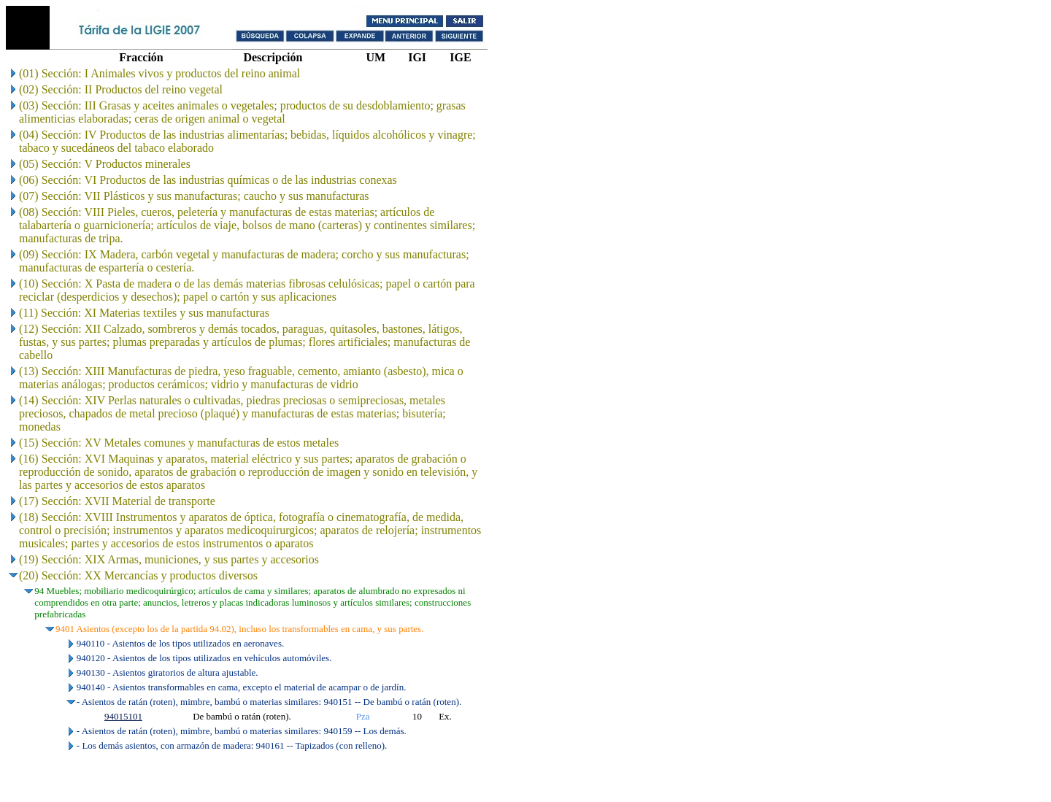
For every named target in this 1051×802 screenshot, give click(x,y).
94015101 (123, 716)
